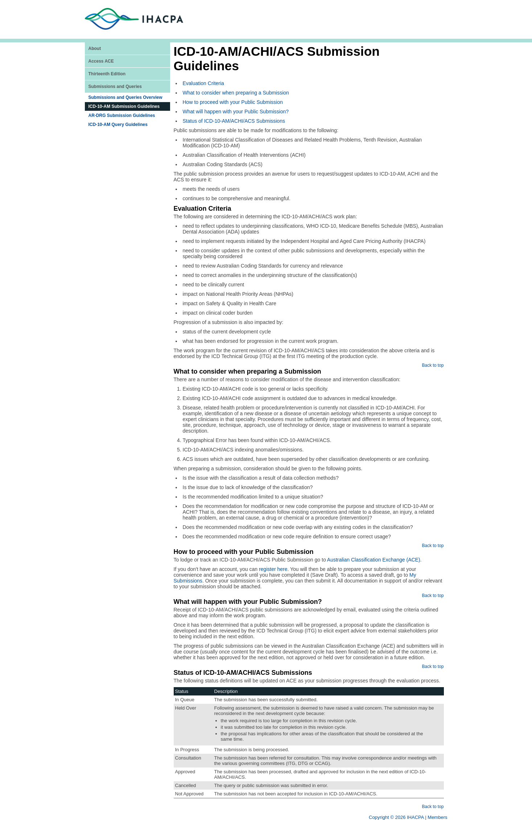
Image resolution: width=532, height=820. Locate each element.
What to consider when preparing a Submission (236, 93)
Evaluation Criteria (203, 83)
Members (437, 817)
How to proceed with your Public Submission (233, 102)
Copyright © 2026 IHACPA (396, 817)
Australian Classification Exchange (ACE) (373, 560)
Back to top (433, 365)
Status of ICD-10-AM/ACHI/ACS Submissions (234, 121)
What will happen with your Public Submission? (236, 111)
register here (273, 569)
